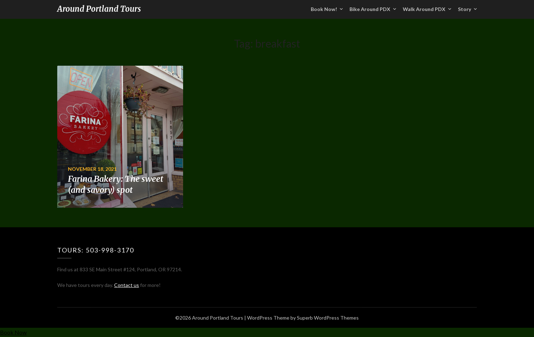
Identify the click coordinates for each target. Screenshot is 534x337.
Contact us (126, 285)
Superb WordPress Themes (328, 318)
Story (464, 9)
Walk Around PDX (424, 9)
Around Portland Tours (99, 9)
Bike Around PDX (369, 9)
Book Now (13, 332)
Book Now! (324, 9)
